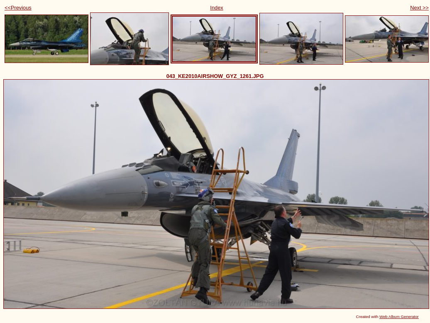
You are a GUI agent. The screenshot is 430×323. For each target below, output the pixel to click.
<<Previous (18, 8)
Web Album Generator (399, 316)
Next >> (419, 8)
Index (216, 8)
